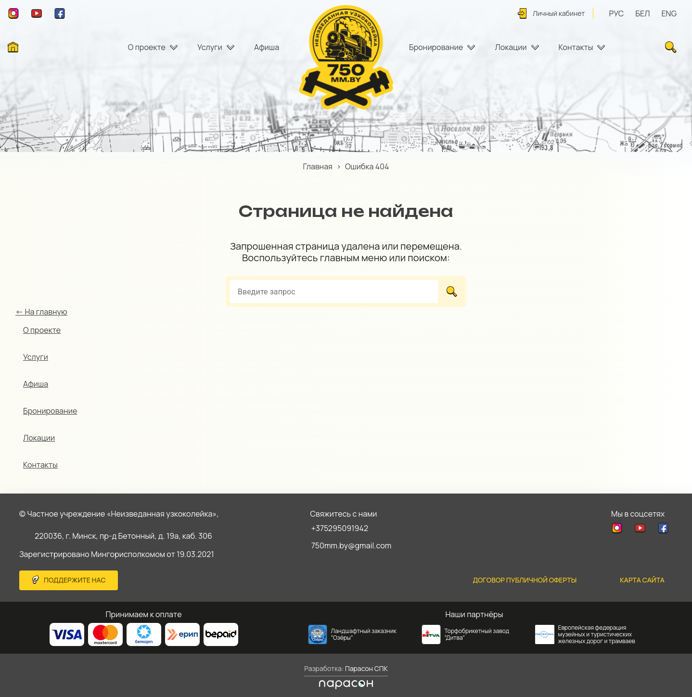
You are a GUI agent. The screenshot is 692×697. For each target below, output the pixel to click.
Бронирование (436, 47)
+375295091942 (340, 528)
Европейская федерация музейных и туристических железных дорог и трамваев (596, 634)
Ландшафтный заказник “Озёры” (364, 634)
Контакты (576, 47)
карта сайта (642, 579)
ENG (669, 13)
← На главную (41, 311)
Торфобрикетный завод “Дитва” (477, 634)
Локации (510, 47)
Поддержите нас (75, 579)
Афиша (266, 47)
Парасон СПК (366, 668)
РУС (616, 13)
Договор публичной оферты (525, 579)
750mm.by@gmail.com (351, 545)
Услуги (209, 47)
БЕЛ (642, 13)
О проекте (147, 47)
